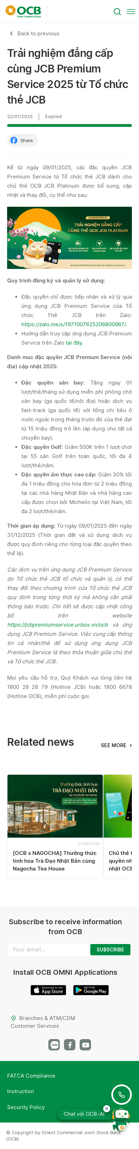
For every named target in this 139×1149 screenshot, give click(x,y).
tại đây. (74, 342)
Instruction (20, 1091)
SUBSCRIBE (110, 949)
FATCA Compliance (31, 1075)
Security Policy (26, 1107)
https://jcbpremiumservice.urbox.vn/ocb (57, 624)
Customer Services (35, 1025)
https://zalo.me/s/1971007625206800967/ (73, 324)
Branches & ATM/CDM (43, 1018)
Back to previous (38, 33)
